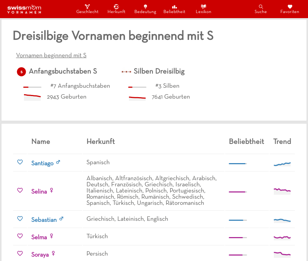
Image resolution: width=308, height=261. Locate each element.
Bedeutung (145, 9)
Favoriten (289, 9)
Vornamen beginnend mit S (51, 56)
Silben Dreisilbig (159, 72)
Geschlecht (87, 9)
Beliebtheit (174, 9)
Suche (261, 9)
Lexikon (203, 9)
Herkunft (116, 9)
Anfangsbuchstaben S (63, 72)
